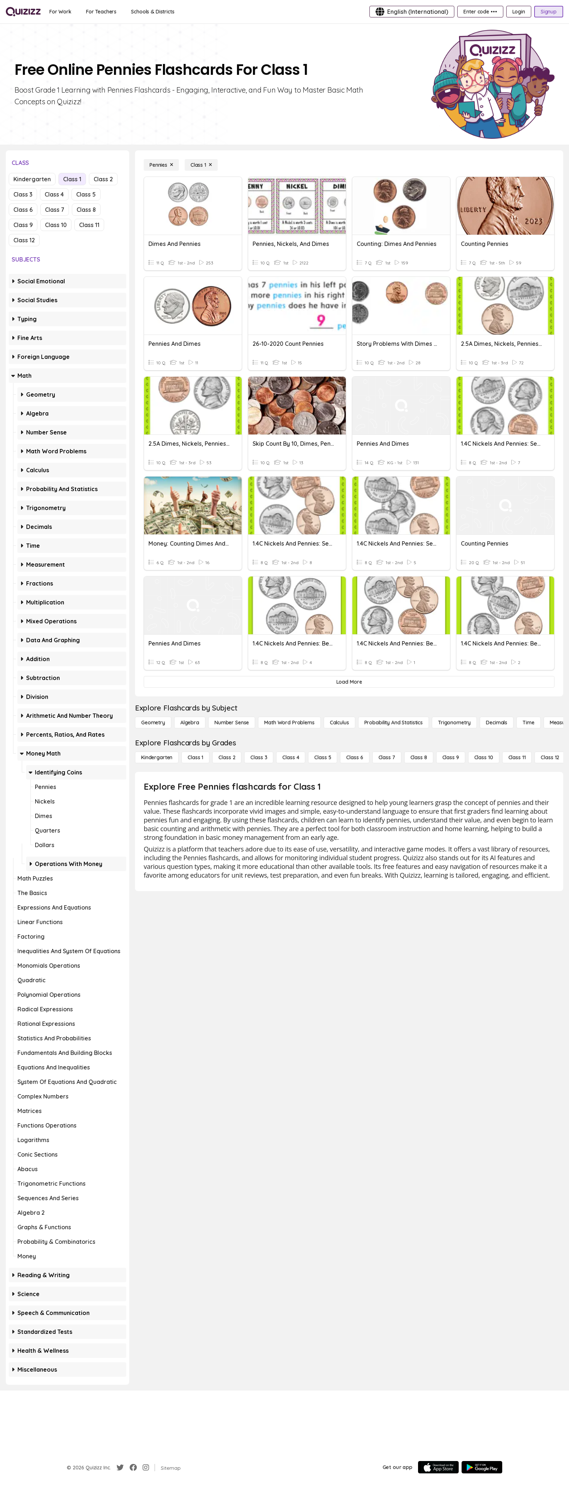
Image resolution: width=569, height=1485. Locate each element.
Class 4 (54, 194)
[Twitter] (120, 1467)
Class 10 (56, 224)
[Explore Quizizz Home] (23, 11)
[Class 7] (386, 757)
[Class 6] (354, 757)
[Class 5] (322, 757)
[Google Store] (482, 1467)
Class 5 (86, 194)
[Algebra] (189, 722)
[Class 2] (226, 757)
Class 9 (23, 224)
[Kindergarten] (157, 757)
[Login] (518, 11)
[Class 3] (258, 757)
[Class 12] (550, 757)
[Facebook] (133, 1467)
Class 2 (103, 179)
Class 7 (54, 209)
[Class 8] (418, 757)
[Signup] (548, 11)
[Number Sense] (231, 722)
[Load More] (349, 682)
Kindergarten (32, 179)
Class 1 (72, 179)
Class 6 (23, 209)
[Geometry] (153, 722)
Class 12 (24, 240)
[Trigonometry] (454, 722)
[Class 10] (483, 757)
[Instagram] (146, 1467)
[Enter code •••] (480, 11)
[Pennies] (161, 165)
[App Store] (438, 1467)
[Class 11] (517, 757)
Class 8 (86, 209)
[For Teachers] (101, 11)
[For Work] (60, 11)
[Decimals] (496, 722)
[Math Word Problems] (289, 722)
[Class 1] (201, 165)
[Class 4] (290, 757)
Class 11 (89, 224)
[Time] (528, 722)
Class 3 (22, 194)
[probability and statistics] (393, 722)
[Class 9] (450, 757)
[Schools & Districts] (152, 11)
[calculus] (339, 722)
